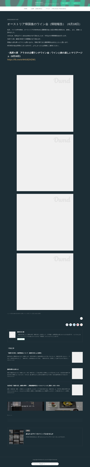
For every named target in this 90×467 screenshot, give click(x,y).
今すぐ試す (65, 3)
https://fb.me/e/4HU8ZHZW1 (21, 59)
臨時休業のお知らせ (13, 369)
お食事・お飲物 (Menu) (36, 8)
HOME (25, 8)
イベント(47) (26, 313)
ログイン (76, 3)
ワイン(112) (31, 313)
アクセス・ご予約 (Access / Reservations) (56, 8)
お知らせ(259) (38, 313)
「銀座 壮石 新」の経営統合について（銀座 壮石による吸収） (24, 353)
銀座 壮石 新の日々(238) (18, 313)
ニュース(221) (10, 313)
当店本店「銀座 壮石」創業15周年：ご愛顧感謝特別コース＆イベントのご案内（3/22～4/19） (33, 385)
